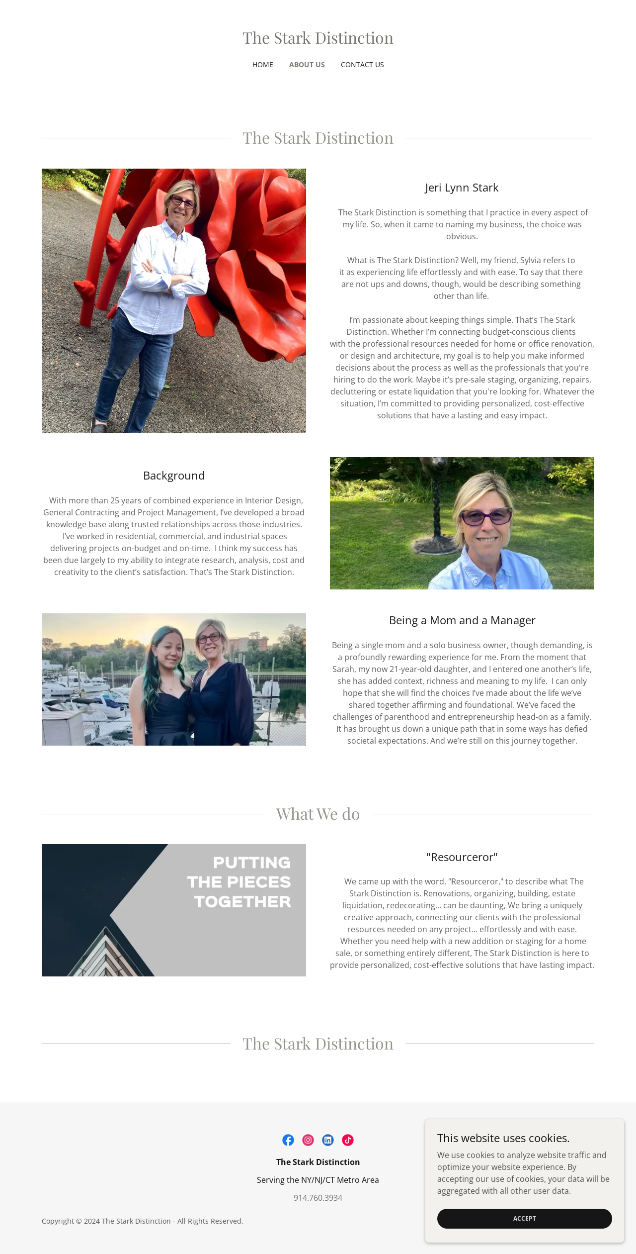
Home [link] (262, 64)
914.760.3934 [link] (318, 1197)
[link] (318, 40)
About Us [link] (307, 64)
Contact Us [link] (362, 64)
